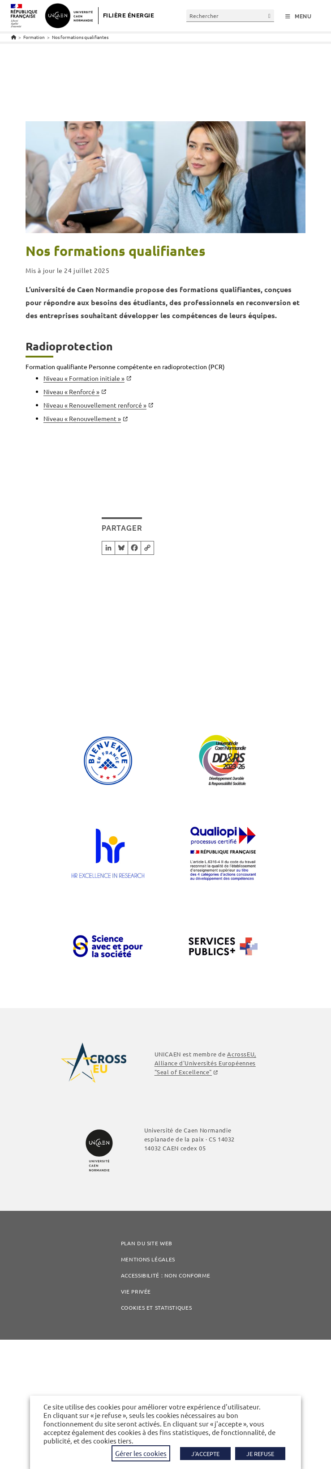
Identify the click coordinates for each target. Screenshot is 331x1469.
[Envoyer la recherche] (269, 15)
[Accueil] (13, 37)
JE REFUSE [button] (260, 1453)
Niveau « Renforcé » (71, 391)
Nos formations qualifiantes (80, 37)
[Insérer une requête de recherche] (230, 15)
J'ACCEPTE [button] (205, 1453)
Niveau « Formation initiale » (84, 378)
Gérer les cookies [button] (141, 1453)
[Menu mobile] (298, 16)
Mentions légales (148, 1259)
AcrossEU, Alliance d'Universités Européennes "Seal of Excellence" (205, 1063)
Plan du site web (146, 1243)
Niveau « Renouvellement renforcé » (94, 405)
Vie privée (136, 1291)
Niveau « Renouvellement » (82, 418)
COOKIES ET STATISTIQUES (156, 1307)
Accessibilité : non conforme (166, 1275)
